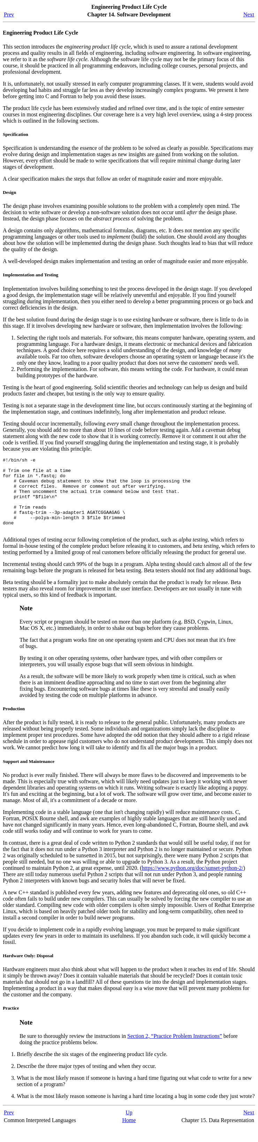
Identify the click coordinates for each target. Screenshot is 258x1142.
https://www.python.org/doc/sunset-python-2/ (192, 883)
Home (129, 1135)
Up (129, 1127)
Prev (9, 14)
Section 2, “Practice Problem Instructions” (174, 1051)
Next (248, 14)
